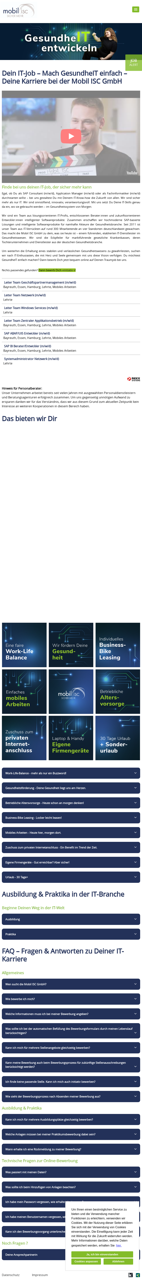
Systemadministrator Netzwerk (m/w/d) (31, 359)
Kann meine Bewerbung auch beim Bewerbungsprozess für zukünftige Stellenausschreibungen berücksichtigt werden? (65, 1065)
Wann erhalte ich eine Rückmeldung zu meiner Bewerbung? (43, 1149)
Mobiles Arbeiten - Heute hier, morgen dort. (33, 832)
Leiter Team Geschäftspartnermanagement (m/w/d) (40, 282)
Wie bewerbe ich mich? (20, 999)
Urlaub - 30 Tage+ (16, 877)
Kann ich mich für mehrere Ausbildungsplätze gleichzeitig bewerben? (49, 1119)
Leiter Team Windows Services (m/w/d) (31, 308)
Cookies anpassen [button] (86, 1261)
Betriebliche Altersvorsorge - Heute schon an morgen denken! (44, 803)
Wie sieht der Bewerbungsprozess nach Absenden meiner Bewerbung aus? (52, 1096)
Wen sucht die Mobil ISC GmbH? (25, 984)
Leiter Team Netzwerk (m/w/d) (25, 295)
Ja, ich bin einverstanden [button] (102, 1254)
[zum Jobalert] (133, 62)
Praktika (10, 934)
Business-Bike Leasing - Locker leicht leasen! (33, 817)
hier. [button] (119, 1245)
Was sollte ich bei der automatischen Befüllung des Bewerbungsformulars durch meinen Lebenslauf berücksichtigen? (68, 1031)
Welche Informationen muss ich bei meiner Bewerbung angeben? (46, 1014)
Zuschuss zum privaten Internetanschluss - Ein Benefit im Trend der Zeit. (51, 847)
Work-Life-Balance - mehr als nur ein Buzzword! (35, 773)
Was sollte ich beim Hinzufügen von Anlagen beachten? (40, 1187)
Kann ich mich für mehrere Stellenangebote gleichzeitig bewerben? (47, 1048)
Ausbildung (12, 919)
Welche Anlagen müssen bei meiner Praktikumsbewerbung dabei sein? (50, 1134)
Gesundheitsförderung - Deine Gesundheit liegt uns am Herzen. (45, 788)
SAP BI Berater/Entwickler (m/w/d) (27, 346)
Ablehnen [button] (118, 1261)
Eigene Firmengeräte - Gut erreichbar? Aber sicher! (37, 862)
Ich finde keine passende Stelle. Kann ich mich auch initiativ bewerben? (50, 1081)
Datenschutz (10, 1275)
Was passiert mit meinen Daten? (25, 1172)
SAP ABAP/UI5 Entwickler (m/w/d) (27, 333)
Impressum (40, 1275)
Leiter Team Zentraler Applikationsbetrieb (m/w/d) (39, 321)
